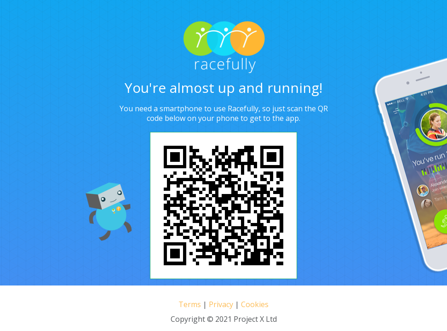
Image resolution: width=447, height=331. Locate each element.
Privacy (221, 304)
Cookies (255, 304)
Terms (189, 304)
